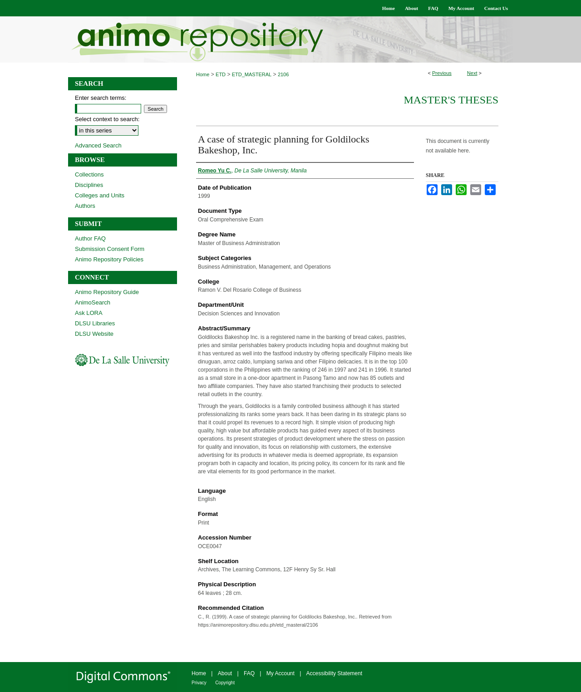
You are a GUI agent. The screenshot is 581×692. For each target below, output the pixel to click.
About (225, 673)
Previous (442, 73)
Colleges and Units (99, 195)
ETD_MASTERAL (251, 74)
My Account (280, 673)
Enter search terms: (100, 97)
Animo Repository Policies (109, 259)
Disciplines (89, 185)
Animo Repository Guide (107, 292)
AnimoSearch (92, 302)
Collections (89, 174)
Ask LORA (89, 312)
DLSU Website (94, 333)
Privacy (199, 682)
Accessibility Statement (334, 673)
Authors (85, 205)
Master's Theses (451, 100)
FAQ (249, 673)
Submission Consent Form (109, 248)
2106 (283, 74)
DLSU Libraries (95, 323)
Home (202, 74)
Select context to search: (107, 119)
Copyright (225, 682)
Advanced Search (98, 145)
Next (472, 73)
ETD (221, 74)
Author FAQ (90, 238)
